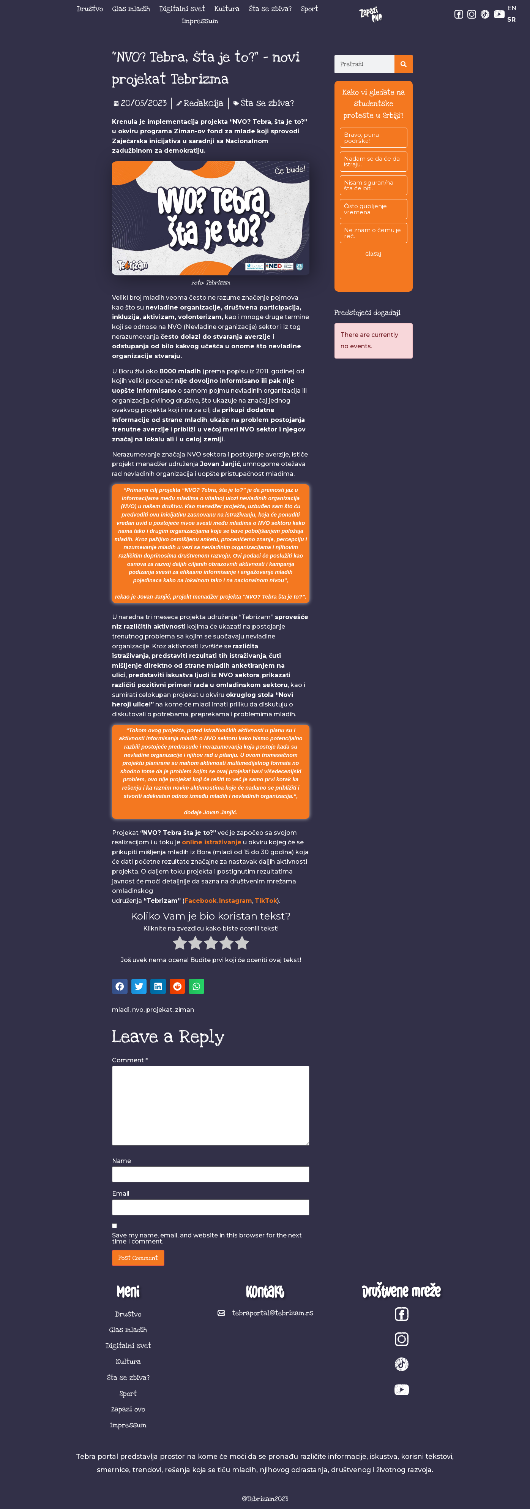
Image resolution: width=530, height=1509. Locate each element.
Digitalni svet (182, 8)
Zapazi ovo (128, 1409)
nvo (138, 1009)
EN (511, 8)
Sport (309, 8)
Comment (130, 1060)
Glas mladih (131, 8)
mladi (120, 1009)
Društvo (90, 8)
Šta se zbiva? (270, 8)
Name (121, 1161)
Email (120, 1194)
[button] (120, 986)
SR (511, 19)
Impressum (200, 20)
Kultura (227, 8)
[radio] (180, 944)
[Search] (403, 64)
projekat (159, 1009)
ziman (184, 1009)
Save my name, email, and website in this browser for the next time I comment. (207, 1238)
